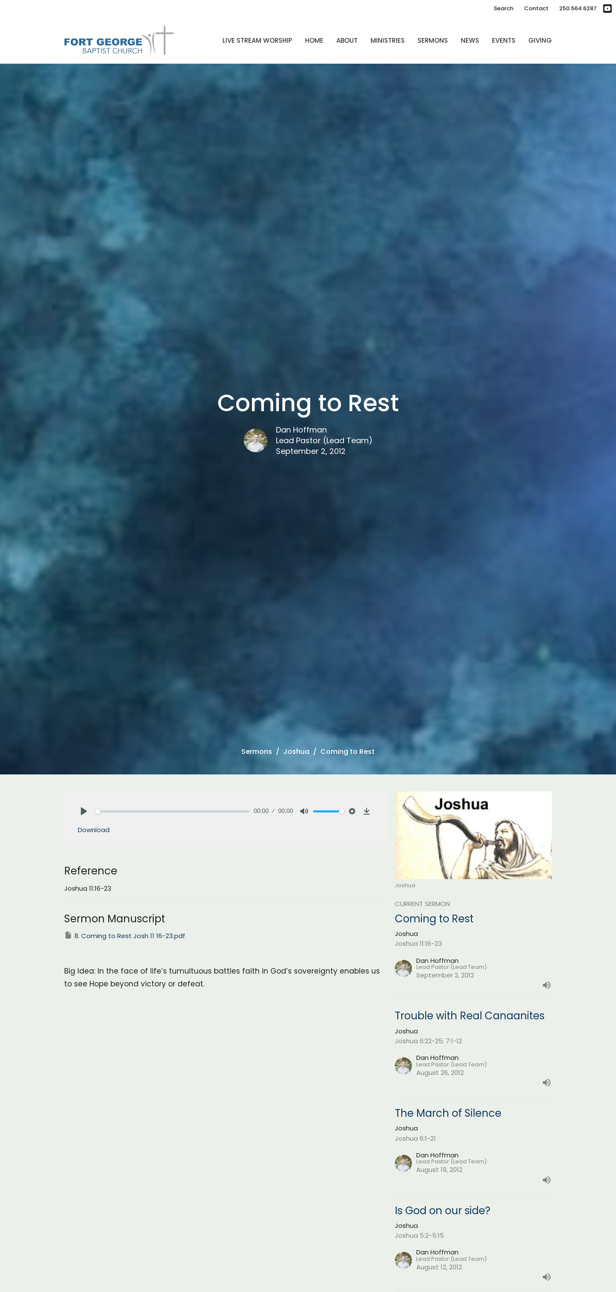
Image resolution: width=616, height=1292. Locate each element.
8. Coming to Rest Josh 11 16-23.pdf (124, 935)
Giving (540, 40)
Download (94, 829)
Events (503, 40)
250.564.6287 (578, 8)
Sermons (433, 40)
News (470, 40)
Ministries (387, 40)
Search (503, 8)
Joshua (296, 751)
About (347, 40)
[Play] (84, 811)
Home (314, 40)
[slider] (172, 811)
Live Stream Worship (257, 40)
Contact (536, 8)
